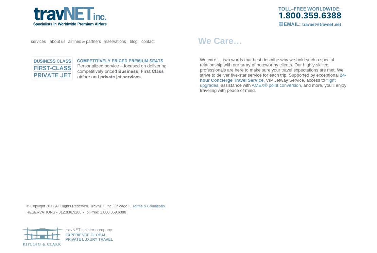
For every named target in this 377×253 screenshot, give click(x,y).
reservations (115, 41)
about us (57, 41)
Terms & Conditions (148, 206)
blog (134, 41)
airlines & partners (84, 41)
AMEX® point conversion (276, 85)
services (38, 41)
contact (148, 41)
